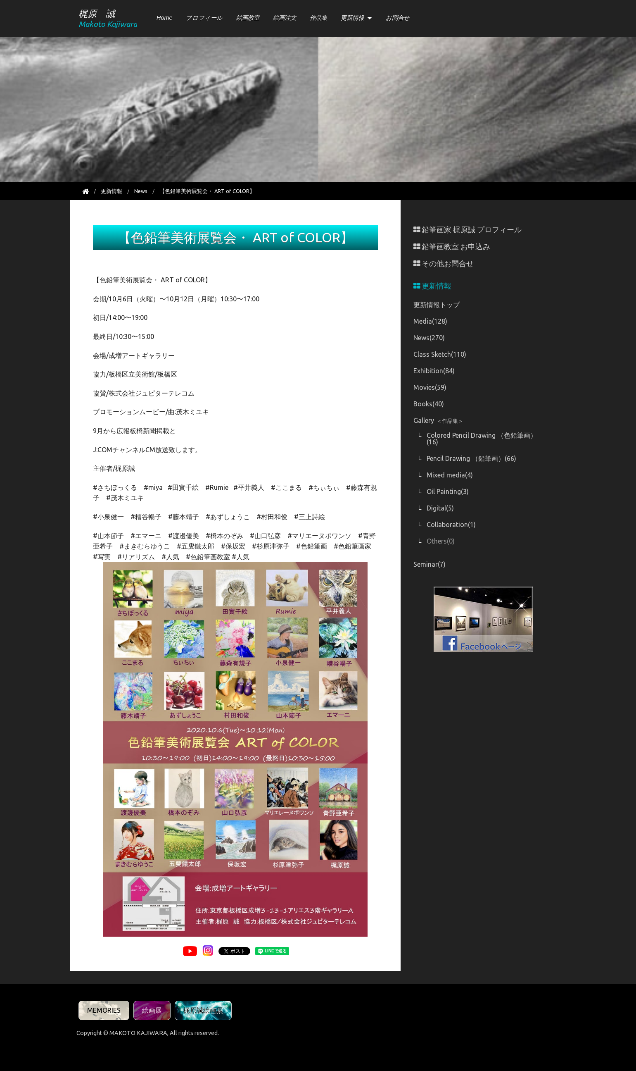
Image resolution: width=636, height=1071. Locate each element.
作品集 (318, 17)
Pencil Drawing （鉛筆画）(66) (471, 458)
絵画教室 (247, 17)
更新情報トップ (436, 304)
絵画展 (152, 1010)
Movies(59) (429, 387)
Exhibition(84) (434, 370)
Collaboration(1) (451, 524)
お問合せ (398, 17)
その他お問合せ (443, 263)
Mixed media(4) (450, 475)
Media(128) (430, 321)
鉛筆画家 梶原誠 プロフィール (467, 230)
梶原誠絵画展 (203, 1010)
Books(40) (428, 404)
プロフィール (204, 17)
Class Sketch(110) (439, 354)
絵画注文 (284, 17)
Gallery (438, 420)
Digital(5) (440, 508)
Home (164, 17)
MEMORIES (104, 1010)
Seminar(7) (429, 564)
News (140, 191)
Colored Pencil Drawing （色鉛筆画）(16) (482, 439)
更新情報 (352, 17)
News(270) (429, 337)
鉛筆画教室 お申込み (451, 246)
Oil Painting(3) (448, 491)
